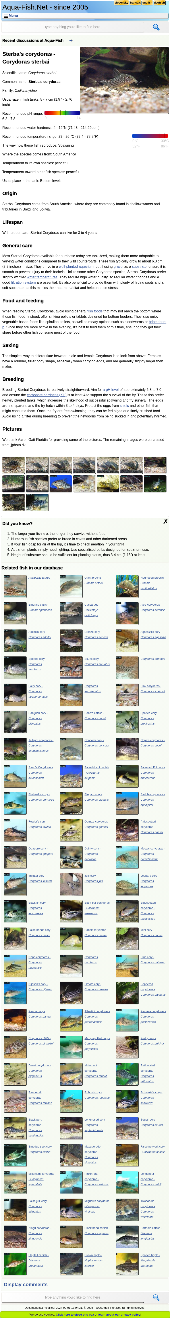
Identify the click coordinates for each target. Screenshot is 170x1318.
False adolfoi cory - (140, 776)
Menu (13, 15)
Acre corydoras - (140, 613)
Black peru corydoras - (24, 1128)
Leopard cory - (137, 884)
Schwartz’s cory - (139, 1101)
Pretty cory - (140, 1047)
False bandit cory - (28, 938)
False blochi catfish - (84, 776)
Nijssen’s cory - (28, 992)
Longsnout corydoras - (138, 1182)
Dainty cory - (80, 857)
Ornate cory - (84, 992)
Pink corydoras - (140, 694)
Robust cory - (85, 1101)
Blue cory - (140, 966)
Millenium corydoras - (29, 1182)
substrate (139, 266)
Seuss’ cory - (139, 1128)
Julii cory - (81, 884)
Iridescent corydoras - (84, 1074)
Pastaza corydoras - (141, 1020)
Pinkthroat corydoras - (84, 1182)
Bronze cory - (84, 640)
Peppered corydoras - (141, 992)
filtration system (23, 282)
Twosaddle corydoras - (135, 1209)
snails (124, 405)
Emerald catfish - (28, 613)
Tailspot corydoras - (29, 749)
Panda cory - (27, 1020)
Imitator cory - (28, 884)
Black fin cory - (26, 911)
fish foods (94, 311)
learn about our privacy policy (119, 1314)
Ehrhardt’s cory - (29, 803)
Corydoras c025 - (29, 1047)
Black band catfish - (85, 1236)
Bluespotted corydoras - (136, 911)
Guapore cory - (28, 857)
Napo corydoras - (27, 966)
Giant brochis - (81, 586)
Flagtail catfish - (26, 1264)
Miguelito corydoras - (85, 1209)
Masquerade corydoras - (80, 1155)
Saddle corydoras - (140, 803)
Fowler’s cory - (27, 830)
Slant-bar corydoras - (85, 911)
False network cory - (140, 1155)
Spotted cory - (25, 667)
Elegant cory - (84, 803)
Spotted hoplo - (138, 1264)
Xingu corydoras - (27, 1236)
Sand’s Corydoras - (28, 776)
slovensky (121, 2)
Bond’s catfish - (83, 721)
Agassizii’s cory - (141, 640)
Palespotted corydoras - (139, 830)
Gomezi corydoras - (85, 830)
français (135, 2)
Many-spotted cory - (85, 1047)
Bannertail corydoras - (28, 1101)
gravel (119, 266)
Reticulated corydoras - (135, 1074)
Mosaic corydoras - (140, 857)
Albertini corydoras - (85, 1020)
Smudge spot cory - (29, 1155)
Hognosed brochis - (141, 586)
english (147, 2)
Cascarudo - (80, 613)
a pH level (111, 390)
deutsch (159, 2)
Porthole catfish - (139, 1236)
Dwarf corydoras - (27, 1074)
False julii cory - (26, 1209)
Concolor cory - (85, 749)
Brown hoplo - (81, 1264)
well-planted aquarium (76, 266)
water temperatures (42, 277)
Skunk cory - (85, 667)
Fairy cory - (26, 694)
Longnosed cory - (83, 1128)
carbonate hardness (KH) (47, 395)
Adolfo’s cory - (27, 640)
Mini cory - (139, 938)
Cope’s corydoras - (140, 749)
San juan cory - (26, 721)
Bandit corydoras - (84, 938)
